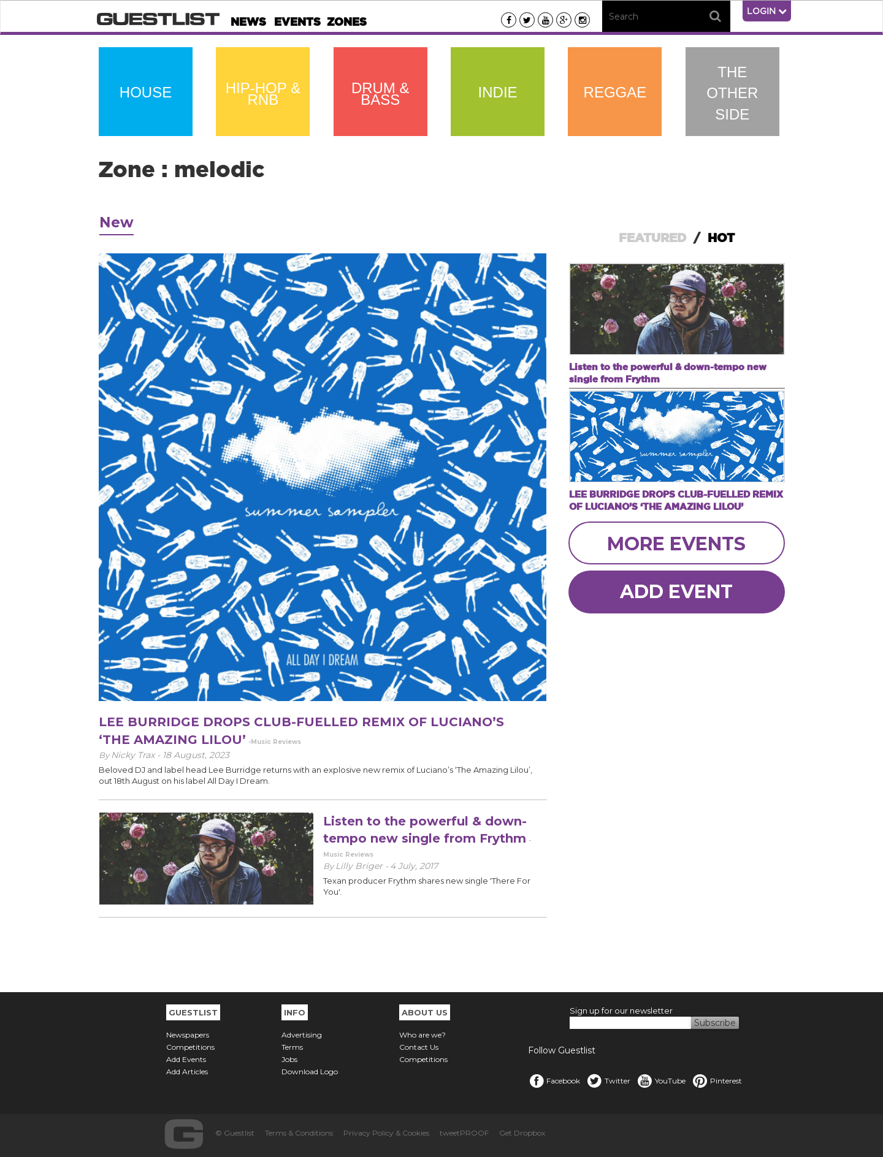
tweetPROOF (464, 1132)
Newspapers (187, 1034)
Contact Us (418, 1047)
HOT (721, 237)
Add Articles (187, 1071)
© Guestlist (234, 1132)
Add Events (186, 1059)
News (248, 21)
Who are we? (422, 1034)
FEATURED (652, 237)
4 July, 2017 (414, 865)
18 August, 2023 (195, 755)
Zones (347, 21)
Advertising (301, 1034)
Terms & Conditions (299, 1132)
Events (297, 21)
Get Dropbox (522, 1132)
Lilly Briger (360, 865)
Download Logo (309, 1071)
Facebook (554, 1080)
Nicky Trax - (136, 755)
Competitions (190, 1047)
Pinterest (717, 1080)
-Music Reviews (274, 742)
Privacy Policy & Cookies (386, 1132)
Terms (292, 1047)
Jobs (289, 1059)
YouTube (661, 1080)
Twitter (608, 1080)
